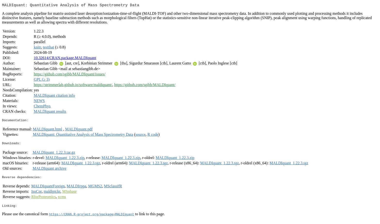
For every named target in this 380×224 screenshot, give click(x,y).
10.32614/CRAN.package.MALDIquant (65, 59)
